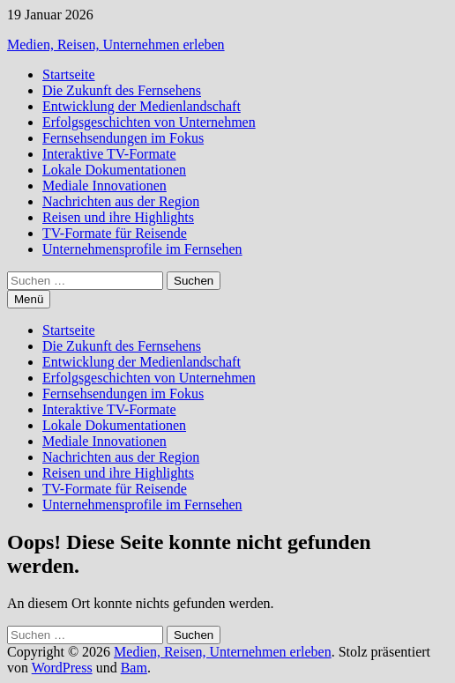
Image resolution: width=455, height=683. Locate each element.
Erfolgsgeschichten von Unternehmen (149, 122)
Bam (134, 667)
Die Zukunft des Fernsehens (121, 90)
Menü (28, 299)
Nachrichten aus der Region (120, 201)
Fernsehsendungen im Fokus (123, 137)
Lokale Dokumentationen (114, 169)
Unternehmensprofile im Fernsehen (142, 248)
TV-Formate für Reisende (114, 233)
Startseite (68, 74)
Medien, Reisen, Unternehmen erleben (116, 44)
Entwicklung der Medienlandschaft (141, 106)
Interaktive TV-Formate (109, 153)
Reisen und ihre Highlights (118, 217)
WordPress (62, 667)
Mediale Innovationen (104, 185)
